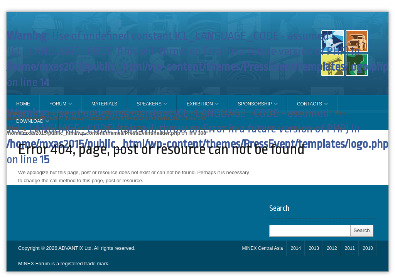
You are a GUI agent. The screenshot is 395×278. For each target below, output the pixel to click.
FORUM (56, 107)
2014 (295, 248)
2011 (350, 248)
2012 (332, 248)
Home (23, 104)
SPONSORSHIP (253, 107)
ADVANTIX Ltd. (76, 248)
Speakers (147, 107)
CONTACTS (307, 107)
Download (28, 124)
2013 (314, 248)
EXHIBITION (198, 107)
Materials (104, 104)
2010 (368, 248)
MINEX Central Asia (262, 248)
